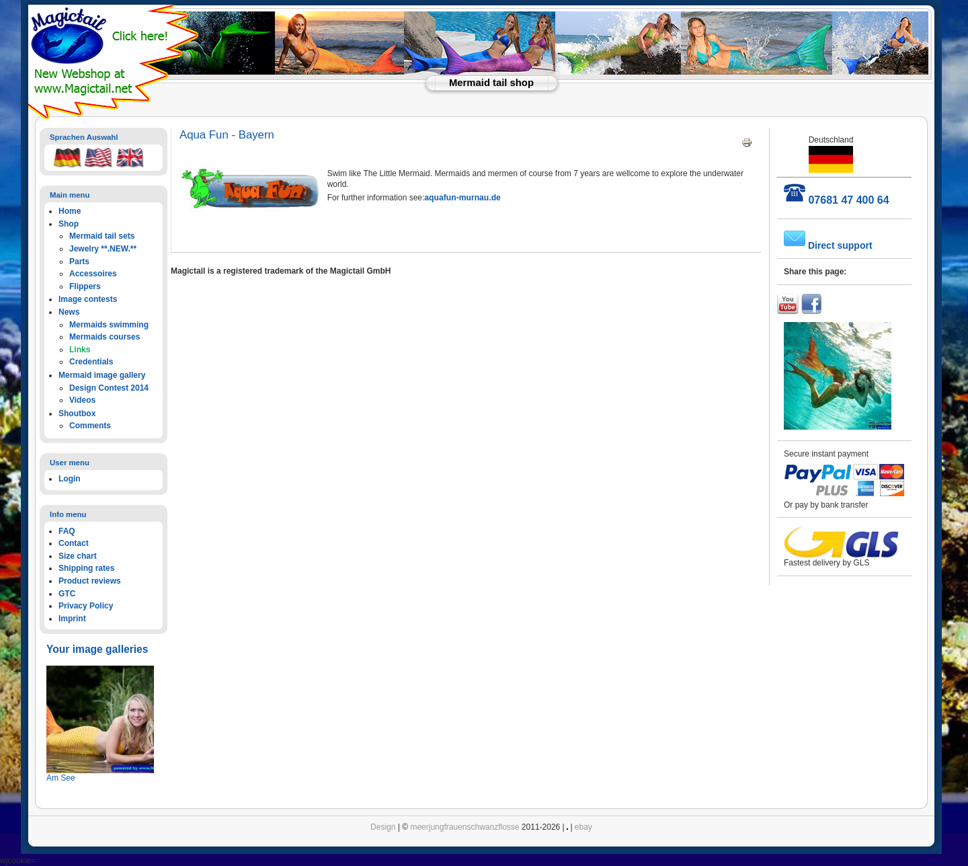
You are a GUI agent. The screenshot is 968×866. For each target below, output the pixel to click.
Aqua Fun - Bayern (226, 134)
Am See (60, 778)
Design (382, 827)
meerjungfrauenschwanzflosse (464, 827)
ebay (583, 827)
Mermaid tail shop (491, 82)
